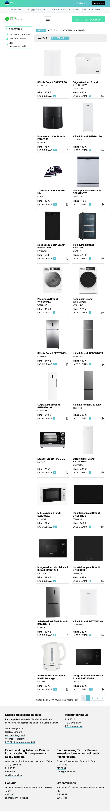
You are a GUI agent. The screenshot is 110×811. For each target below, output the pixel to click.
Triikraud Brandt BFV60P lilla (51, 192)
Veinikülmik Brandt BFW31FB (83, 246)
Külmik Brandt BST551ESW (52, 82)
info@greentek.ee (36, 9)
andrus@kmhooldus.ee (16, 798)
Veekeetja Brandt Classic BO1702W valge (51, 677)
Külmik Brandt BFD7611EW (87, 136)
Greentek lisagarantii (15, 739)
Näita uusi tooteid (17, 38)
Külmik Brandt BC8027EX (87, 404)
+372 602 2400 (73, 722)
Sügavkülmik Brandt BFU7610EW (84, 460)
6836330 (9, 794)
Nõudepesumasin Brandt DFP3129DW (87, 192)
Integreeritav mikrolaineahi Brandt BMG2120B (52, 568)
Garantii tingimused (14, 728)
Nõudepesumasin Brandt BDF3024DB (51, 246)
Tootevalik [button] (15, 29)
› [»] (102, 697)
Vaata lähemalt (51, 722)
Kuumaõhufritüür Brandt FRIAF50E (51, 138)
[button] (10, 3)
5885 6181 (62, 798)
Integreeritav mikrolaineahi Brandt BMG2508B (88, 677)
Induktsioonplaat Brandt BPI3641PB (86, 568)
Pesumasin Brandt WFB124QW (83, 300)
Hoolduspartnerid (13, 732)
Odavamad (66, 30)
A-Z (50, 30)
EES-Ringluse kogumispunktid (20, 742)
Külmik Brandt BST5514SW (88, 621)
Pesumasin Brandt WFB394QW (47, 300)
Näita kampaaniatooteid (17, 44)
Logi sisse (98, 3)
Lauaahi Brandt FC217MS (51, 458)
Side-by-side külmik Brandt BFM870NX (52, 623)
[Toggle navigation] (48, 19)
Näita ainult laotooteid (19, 34)
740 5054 (61, 768)
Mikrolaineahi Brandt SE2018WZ (49, 514)
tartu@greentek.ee (66, 771)
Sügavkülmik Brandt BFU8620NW (48, 406)
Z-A (56, 30)
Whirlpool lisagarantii (15, 735)
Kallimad (79, 30)
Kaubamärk (60, 38)
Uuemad (41, 30)
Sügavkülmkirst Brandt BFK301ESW (86, 83)
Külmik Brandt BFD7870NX (52, 353)
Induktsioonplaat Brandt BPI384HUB (86, 514)
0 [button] (81, 3)
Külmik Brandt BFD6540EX (88, 353)
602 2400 (10, 771)
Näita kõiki (73, 700)
